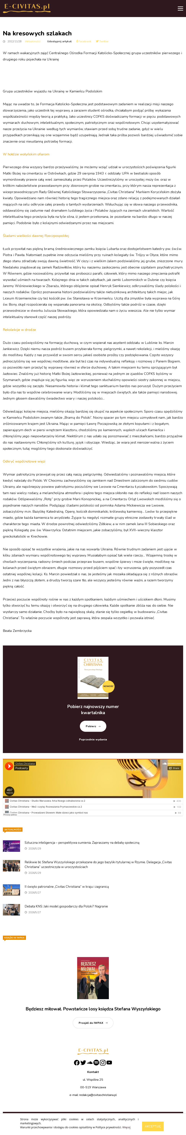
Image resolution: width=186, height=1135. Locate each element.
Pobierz (91, 726)
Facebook (83, 41)
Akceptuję (153, 1126)
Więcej (126, 1127)
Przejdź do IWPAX (91, 1023)
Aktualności (32, 41)
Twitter (102, 41)
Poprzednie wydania (93, 739)
